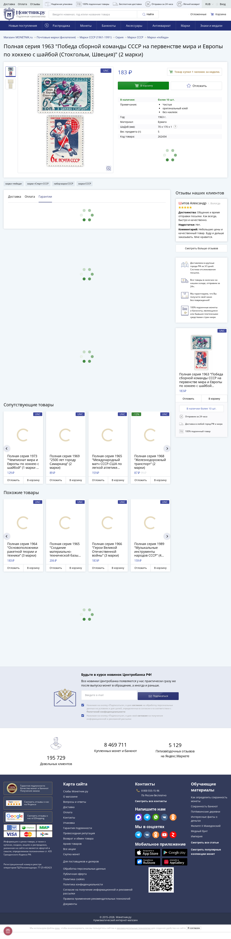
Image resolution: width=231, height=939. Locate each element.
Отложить (197, 91)
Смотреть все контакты (151, 804)
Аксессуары (134, 31)
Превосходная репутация (79, 836)
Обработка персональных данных (84, 872)
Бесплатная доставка (127, 4)
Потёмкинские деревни (205, 815)
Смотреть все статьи (205, 845)
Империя (196, 839)
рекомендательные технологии (134, 931)
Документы (70, 907)
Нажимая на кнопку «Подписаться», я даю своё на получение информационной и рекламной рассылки (125, 720)
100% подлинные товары (92, 4)
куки (57, 931)
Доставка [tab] (14, 202)
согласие (137, 708)
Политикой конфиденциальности (106, 714)
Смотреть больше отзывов (201, 253)
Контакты (69, 820)
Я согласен (194, 931)
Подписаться (158, 699)
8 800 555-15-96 (150, 794)
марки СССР (84, 188)
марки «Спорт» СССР (37, 188)
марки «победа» (13, 188)
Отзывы (35, 4)
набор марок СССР (63, 188)
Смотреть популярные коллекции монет (206, 855)
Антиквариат (161, 31)
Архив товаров (72, 847)
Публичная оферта (75, 877)
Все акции (69, 852)
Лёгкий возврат (188, 4)
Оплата (22, 4)
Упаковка (69, 826)
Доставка (9, 4)
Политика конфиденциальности (83, 887)
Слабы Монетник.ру (75, 794)
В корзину (144, 91)
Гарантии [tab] (45, 202)
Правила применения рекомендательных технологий (96, 902)
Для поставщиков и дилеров (81, 864)
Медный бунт (199, 834)
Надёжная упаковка (58, 4)
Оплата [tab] (30, 202)
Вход (221, 4)
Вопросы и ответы (74, 805)
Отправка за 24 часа (159, 4)
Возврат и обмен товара (78, 841)
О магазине (70, 800)
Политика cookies (74, 882)
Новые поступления (23, 31)
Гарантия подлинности (77, 831)
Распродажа (57, 31)
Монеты (85, 31)
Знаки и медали (211, 31)
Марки (185, 31)
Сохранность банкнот (204, 809)
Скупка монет (71, 857)
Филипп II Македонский (206, 829)
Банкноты (109, 31)
